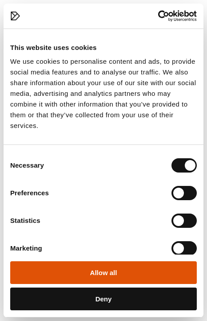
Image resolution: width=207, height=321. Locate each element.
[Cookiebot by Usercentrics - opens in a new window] (158, 16)
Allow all (103, 272)
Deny (104, 299)
